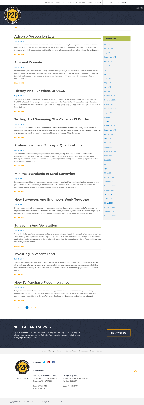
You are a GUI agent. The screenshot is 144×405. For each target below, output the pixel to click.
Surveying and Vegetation (35, 225)
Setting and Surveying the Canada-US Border (51, 119)
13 (45, 308)
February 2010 (109, 177)
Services (58, 3)
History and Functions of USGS (39, 91)
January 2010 (109, 181)
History (51, 351)
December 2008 (110, 216)
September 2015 (110, 57)
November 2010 (110, 151)
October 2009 (109, 190)
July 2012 (107, 117)
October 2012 (109, 104)
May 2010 (107, 164)
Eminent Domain (28, 62)
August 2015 (108, 61)
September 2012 (110, 108)
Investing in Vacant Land (34, 254)
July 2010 (107, 160)
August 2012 (108, 113)
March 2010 (108, 173)
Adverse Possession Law (34, 36)
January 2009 (109, 212)
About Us (49, 3)
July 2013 (107, 78)
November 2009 (110, 186)
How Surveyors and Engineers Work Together (51, 199)
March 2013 (108, 91)
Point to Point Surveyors (12, 15)
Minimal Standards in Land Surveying (44, 174)
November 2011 (109, 126)
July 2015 (107, 66)
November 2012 (110, 100)
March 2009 (108, 203)
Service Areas (69, 3)
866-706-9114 (137, 8)
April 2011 (107, 139)
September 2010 (110, 156)
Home (43, 351)
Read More (19, 54)
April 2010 (107, 169)
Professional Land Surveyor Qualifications (48, 145)
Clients (89, 3)
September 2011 (110, 130)
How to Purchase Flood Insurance (41, 282)
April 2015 (107, 70)
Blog (92, 351)
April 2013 (107, 87)
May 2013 (107, 83)
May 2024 (107, 44)
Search (122, 3)
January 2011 (108, 147)
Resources (80, 3)
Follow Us (109, 3)
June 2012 (107, 121)
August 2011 (108, 134)
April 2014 (107, 74)
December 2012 (110, 96)
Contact (97, 3)
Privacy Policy (59, 402)
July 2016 (107, 53)
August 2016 (108, 48)
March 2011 (108, 143)
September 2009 (110, 194)
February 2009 (109, 207)
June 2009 (108, 199)
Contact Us (118, 332)
